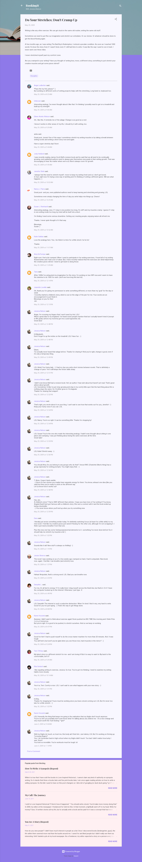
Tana (36, 272)
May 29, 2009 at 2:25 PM (43, 578)
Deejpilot (76, 856)
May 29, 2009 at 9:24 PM (43, 644)
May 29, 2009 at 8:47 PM (43, 627)
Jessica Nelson (40, 311)
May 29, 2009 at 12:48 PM (43, 324)
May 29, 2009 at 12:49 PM (43, 357)
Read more (112, 788)
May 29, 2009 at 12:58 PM (43, 490)
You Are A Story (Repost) (37, 821)
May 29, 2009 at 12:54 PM (43, 410)
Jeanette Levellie (40, 287)
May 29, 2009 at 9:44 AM (43, 147)
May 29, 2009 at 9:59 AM (43, 165)
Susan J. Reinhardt (41, 207)
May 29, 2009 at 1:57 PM (43, 564)
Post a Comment (33, 751)
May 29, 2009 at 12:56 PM (43, 455)
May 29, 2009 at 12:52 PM (43, 395)
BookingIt (32, 5)
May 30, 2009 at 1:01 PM (43, 689)
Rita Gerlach (38, 666)
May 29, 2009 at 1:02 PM (43, 535)
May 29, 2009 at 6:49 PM (43, 594)
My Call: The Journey (35, 795)
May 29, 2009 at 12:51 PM (43, 373)
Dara (35, 518)
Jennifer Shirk (39, 171)
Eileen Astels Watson (42, 116)
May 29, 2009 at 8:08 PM (43, 609)
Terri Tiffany (38, 651)
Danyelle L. (38, 585)
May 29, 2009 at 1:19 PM (43, 549)
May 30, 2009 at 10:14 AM (43, 675)
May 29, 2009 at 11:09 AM (43, 265)
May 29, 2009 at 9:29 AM (43, 127)
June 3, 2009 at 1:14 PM (43, 746)
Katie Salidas (39, 237)
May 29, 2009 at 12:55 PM (43, 441)
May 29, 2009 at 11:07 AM (43, 248)
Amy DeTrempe (40, 254)
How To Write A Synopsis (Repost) (41, 768)
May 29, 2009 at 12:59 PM (43, 512)
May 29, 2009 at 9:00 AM (43, 110)
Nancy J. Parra (39, 189)
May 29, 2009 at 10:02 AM (43, 182)
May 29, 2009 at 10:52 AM (43, 230)
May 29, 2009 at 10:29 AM (43, 200)
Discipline (34, 76)
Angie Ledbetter (40, 85)
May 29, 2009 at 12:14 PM (43, 281)
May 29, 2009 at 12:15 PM (43, 304)
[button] (115, 19)
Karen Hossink (39, 616)
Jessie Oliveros (39, 556)
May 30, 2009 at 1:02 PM (43, 706)
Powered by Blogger (71, 851)
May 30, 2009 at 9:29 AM (43, 660)
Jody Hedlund (39, 154)
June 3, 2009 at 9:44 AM (43, 724)
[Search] (120, 6)
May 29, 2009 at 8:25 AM (43, 94)
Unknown (37, 101)
